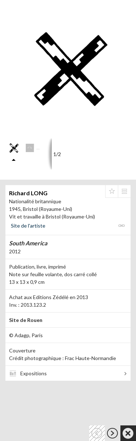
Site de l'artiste (28, 225)
